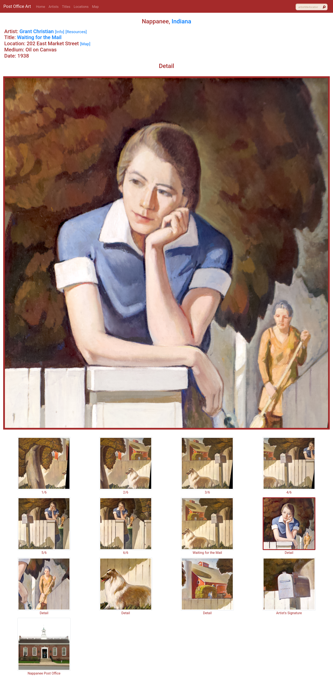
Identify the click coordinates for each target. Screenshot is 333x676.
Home (40, 7)
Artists (54, 7)
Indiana (181, 21)
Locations (81, 7)
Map (95, 7)
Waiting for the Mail (39, 37)
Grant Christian (37, 31)
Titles (66, 7)
